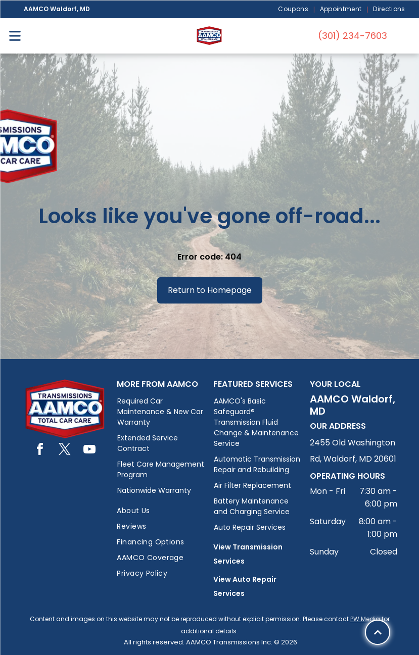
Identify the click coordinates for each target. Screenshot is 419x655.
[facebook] (40, 450)
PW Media (365, 619)
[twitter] (65, 450)
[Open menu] (15, 35)
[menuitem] (293, 9)
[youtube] (89, 450)
